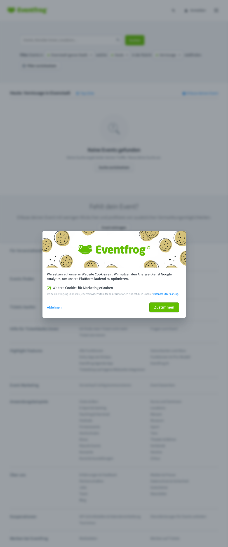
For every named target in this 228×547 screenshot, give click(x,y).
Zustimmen (164, 307)
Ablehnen (54, 307)
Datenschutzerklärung (165, 294)
